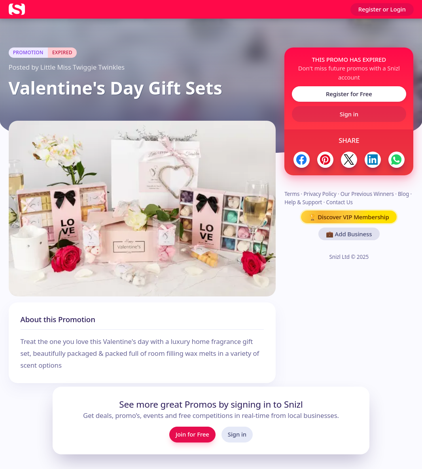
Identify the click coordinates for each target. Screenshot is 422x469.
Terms (291, 193)
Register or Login (382, 9)
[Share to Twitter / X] (349, 160)
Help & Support (303, 202)
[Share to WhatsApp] (396, 160)
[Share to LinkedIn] (373, 160)
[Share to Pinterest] (325, 160)
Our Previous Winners (367, 193)
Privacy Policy (319, 193)
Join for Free (192, 434)
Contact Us (339, 202)
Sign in (349, 114)
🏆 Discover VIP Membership (349, 217)
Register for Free (349, 94)
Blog (403, 193)
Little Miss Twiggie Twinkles (82, 67)
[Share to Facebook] (301, 160)
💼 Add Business (349, 234)
